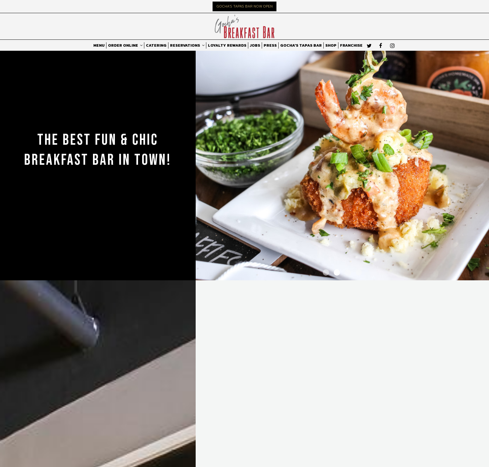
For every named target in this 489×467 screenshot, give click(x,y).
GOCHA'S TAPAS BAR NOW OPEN (244, 6)
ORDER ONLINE (125, 45)
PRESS (270, 45)
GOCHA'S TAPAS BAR (301, 45)
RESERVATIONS (187, 45)
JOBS (255, 45)
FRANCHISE (351, 45)
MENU (99, 45)
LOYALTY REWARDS (227, 45)
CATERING (156, 45)
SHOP (331, 45)
